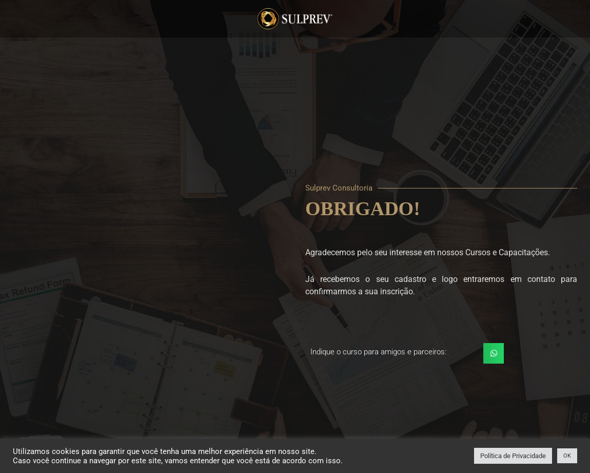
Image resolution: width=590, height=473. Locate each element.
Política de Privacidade (513, 456)
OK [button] (567, 455)
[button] (493, 353)
